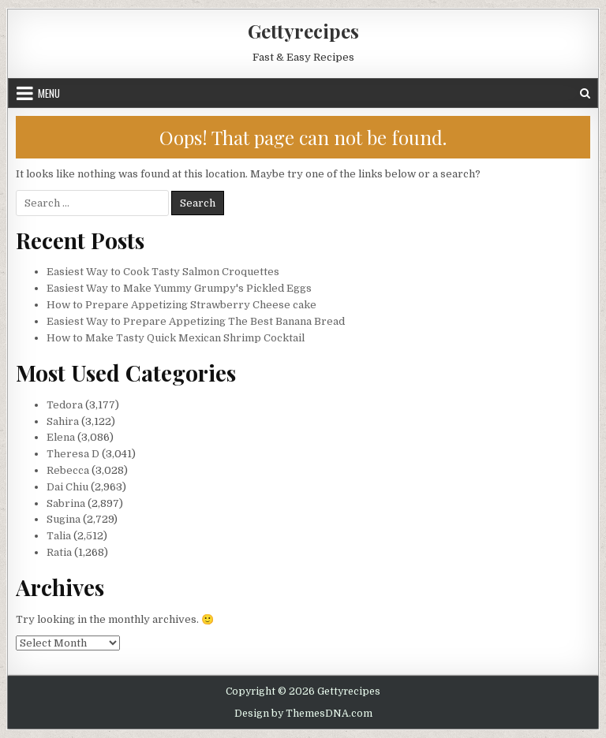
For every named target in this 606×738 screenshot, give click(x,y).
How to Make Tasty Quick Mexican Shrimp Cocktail (176, 338)
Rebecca (68, 470)
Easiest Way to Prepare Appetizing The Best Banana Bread (196, 321)
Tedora (65, 405)
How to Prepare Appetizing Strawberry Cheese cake (181, 305)
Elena (61, 437)
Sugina (63, 519)
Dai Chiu (67, 487)
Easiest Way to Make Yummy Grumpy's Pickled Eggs (179, 288)
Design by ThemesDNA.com (303, 713)
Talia (59, 536)
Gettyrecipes (303, 30)
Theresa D (73, 454)
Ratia (59, 552)
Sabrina (66, 503)
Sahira (63, 421)
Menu (49, 93)
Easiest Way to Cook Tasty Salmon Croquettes (163, 272)
